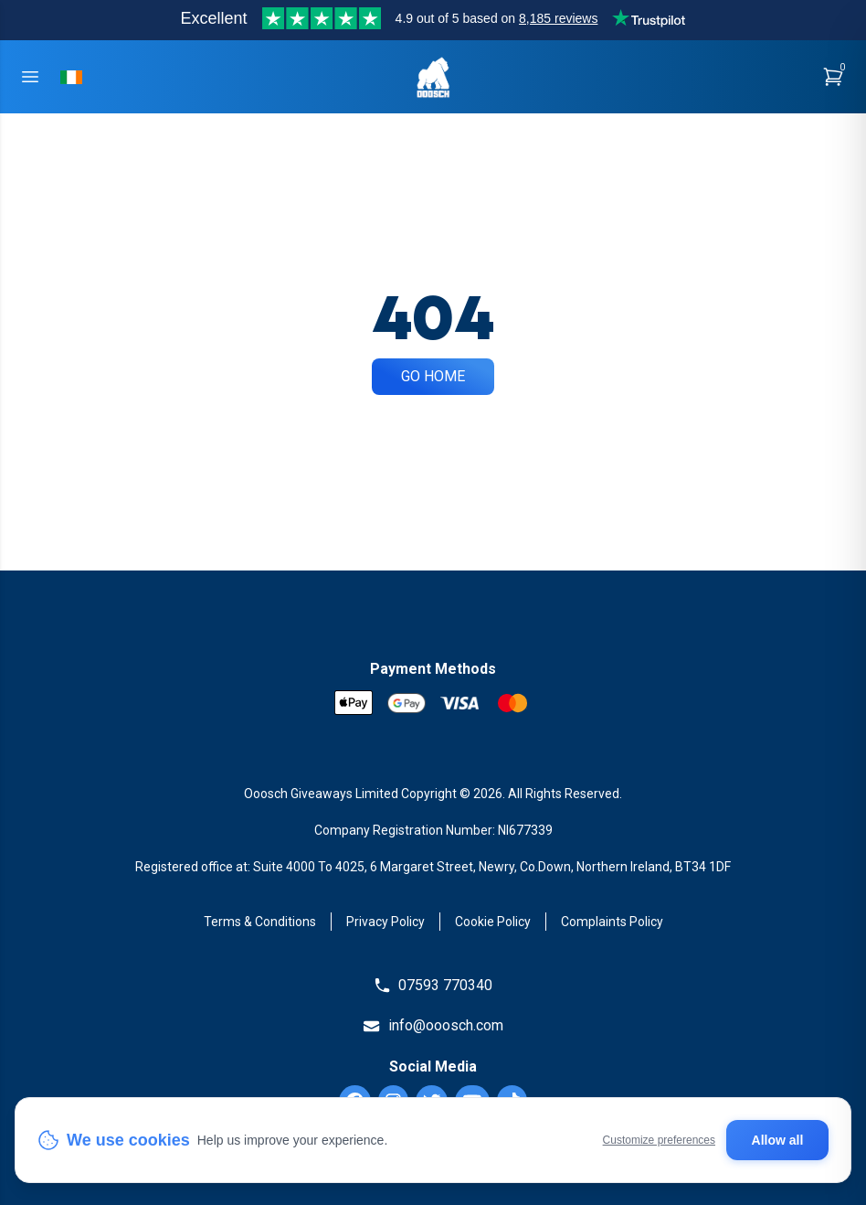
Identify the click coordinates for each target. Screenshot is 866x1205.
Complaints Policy (612, 921)
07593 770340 (433, 985)
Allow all (778, 1140)
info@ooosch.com (432, 1026)
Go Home (433, 376)
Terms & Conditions (260, 921)
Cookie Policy (493, 921)
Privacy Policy (385, 921)
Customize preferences (659, 1140)
